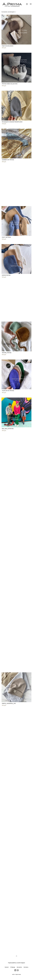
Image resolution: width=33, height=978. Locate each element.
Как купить (19, 967)
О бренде (12, 967)
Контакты (26, 967)
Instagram (22, 962)
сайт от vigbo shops (16, 974)
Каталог (7, 967)
